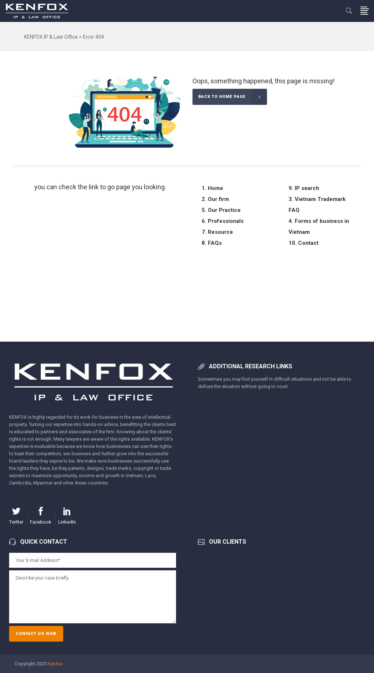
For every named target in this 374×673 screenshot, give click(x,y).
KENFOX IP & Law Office (51, 36)
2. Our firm (215, 199)
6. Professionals (223, 221)
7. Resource (217, 232)
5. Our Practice (221, 210)
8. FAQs (212, 243)
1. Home (212, 188)
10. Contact (303, 243)
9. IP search (304, 188)
